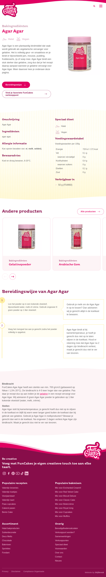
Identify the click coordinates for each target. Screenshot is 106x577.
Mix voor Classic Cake (65, 500)
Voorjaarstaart (8, 496)
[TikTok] (22, 473)
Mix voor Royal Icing (64, 508)
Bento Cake (7, 512)
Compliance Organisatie (33, 571)
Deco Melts (7, 536)
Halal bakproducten (11, 528)
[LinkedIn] (26, 473)
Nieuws (58, 561)
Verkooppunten (62, 540)
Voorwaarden (61, 549)
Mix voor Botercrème (64, 504)
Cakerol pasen (8, 508)
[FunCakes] (9, 9)
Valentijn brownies (10, 488)
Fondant (5, 553)
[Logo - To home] (92, 452)
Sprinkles (6, 549)
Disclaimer (16, 571)
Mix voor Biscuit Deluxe (65, 496)
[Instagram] (4, 473)
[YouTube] (17, 473)
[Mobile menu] (101, 6)
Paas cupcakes (9, 504)
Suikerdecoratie (9, 532)
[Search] (94, 6)
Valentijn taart (8, 500)
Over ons (59, 553)
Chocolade (7, 540)
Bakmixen (6, 544)
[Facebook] (8, 473)
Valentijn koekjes (9, 492)
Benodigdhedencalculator (66, 528)
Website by (94, 572)
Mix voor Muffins (62, 516)
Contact (58, 557)
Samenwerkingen (63, 536)
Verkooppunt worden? (65, 532)
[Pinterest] (13, 473)
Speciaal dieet (61, 544)
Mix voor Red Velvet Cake (66, 492)
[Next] (12, 277)
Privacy (5, 571)
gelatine (44, 394)
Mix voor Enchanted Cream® (68, 488)
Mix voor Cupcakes (63, 512)
